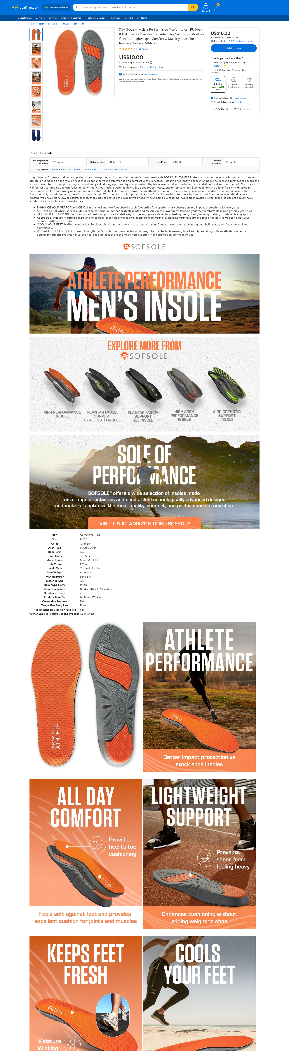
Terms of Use (181, 984)
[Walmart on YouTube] (244, 1003)
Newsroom (17, 995)
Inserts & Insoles (110, 169)
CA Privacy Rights (184, 995)
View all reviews (42, 921)
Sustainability (18, 1005)
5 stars (74, 895)
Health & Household (47, 23)
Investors (16, 1000)
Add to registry (244, 109)
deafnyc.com (150, 73)
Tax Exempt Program (131, 1010)
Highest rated (71, 933)
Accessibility (126, 1000)
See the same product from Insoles (240, 751)
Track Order (163, 967)
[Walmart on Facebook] (231, 1003)
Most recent (49, 933)
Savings (53, 17)
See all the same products (245, 845)
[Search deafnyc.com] (130, 7)
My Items (142, 17)
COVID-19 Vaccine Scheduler (135, 984)
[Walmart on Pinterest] (251, 1003)
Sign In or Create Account (110, 967)
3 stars (74, 903)
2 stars (74, 907)
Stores (69, 990)
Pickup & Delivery (96, 17)
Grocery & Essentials (71, 17)
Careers (129, 17)
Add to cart (233, 48)
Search (253, 933)
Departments (23, 17)
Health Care (64, 23)
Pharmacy (115, 17)
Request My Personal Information (192, 1000)
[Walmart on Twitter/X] (238, 1003)
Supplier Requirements (23, 1010)
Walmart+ (71, 1000)
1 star (74, 911)
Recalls (124, 995)
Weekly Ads (186, 967)
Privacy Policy (182, 990)
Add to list (221, 109)
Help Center (140, 967)
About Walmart (20, 984)
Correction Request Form (48, 869)
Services (40, 17)
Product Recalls (128, 1005)
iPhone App (235, 984)
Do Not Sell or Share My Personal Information (198, 1005)
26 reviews (144, 48)
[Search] (193, 7)
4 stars (74, 899)
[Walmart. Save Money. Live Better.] (25, 7)
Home (32, 23)
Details (238, 102)
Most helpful (93, 933)
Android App (235, 990)
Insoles (124, 169)
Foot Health (78, 23)
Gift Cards (71, 1005)
